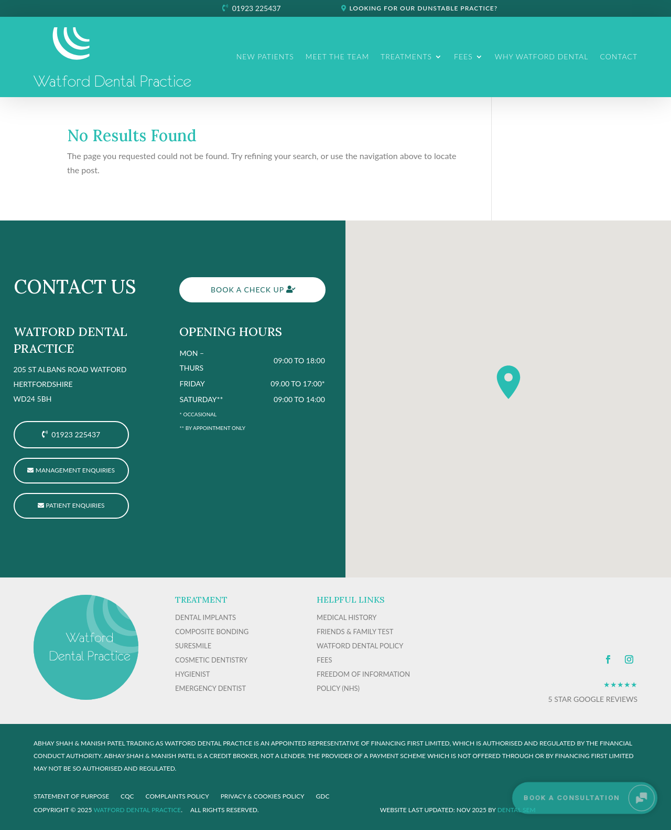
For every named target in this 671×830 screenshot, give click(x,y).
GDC (323, 796)
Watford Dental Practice (137, 810)
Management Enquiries (75, 470)
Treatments (406, 56)
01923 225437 (256, 8)
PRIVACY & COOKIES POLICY (263, 796)
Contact (618, 56)
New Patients (265, 56)
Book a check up (247, 289)
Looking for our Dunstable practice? (423, 8)
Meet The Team (337, 56)
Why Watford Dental (542, 56)
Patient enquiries (75, 505)
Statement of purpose (71, 796)
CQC (127, 796)
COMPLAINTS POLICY (177, 796)
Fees (463, 56)
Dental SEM (516, 810)
